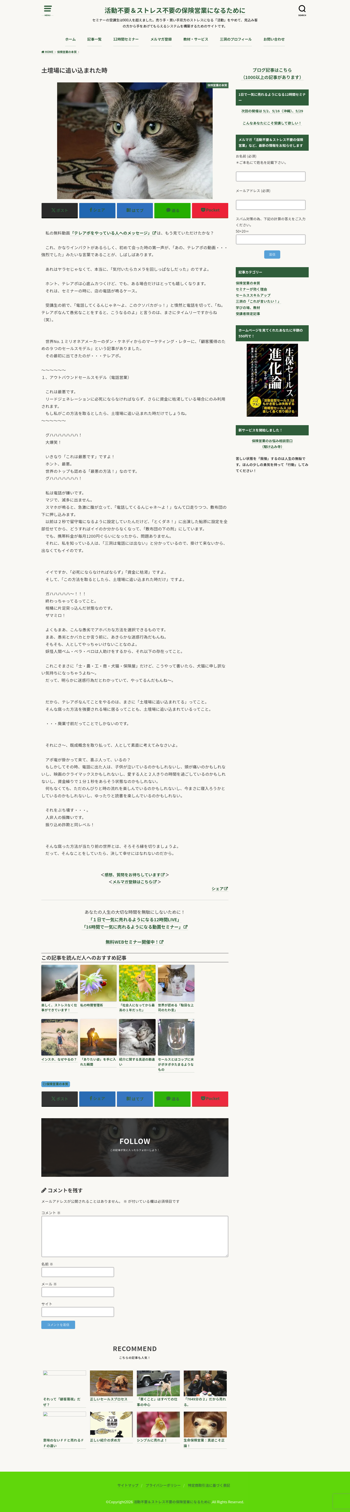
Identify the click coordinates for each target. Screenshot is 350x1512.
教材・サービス (195, 39)
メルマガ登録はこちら (133, 882)
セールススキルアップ (253, 295)
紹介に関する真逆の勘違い (137, 1062)
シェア (218, 888)
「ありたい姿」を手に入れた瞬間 (98, 1062)
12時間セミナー (126, 39)
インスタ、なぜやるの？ (59, 1059)
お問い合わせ (274, 39)
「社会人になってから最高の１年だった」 (137, 1007)
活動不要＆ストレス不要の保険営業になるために (175, 10)
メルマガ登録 (161, 39)
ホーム (70, 39)
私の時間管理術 (91, 1005)
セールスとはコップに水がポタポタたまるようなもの (176, 1064)
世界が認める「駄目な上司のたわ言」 (176, 1007)
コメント (51, 1212)
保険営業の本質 (57, 1084)
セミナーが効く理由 (251, 289)
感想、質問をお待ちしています (132, 875)
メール (49, 1283)
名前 (47, 1263)
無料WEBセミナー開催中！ (132, 942)
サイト (46, 1303)
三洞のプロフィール (236, 39)
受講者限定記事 (248, 313)
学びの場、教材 (248, 307)
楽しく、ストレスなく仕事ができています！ (59, 1007)
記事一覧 (94, 39)
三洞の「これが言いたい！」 (258, 301)
